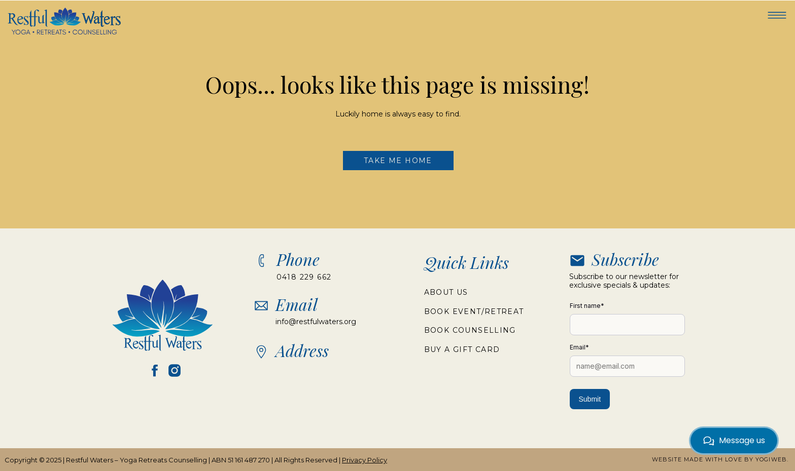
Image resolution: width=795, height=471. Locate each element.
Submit (590, 399)
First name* (587, 305)
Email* (579, 347)
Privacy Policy (364, 460)
